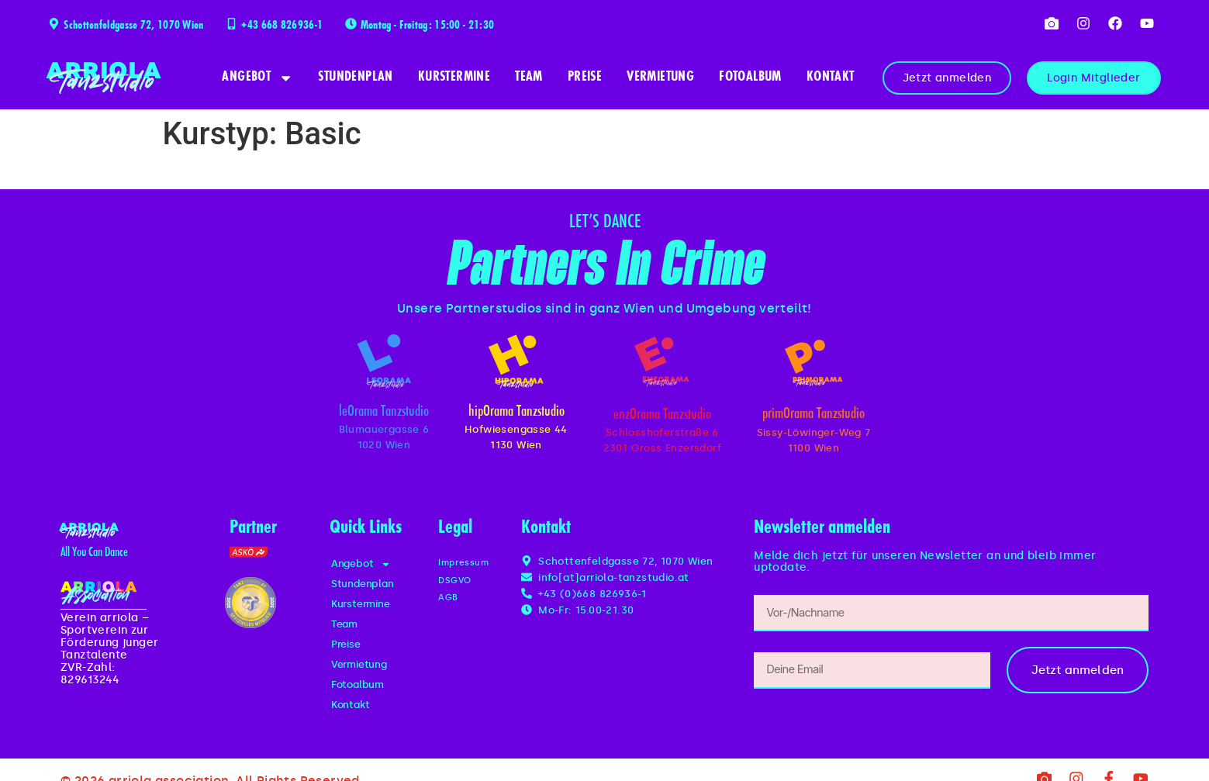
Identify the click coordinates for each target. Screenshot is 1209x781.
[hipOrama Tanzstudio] (515, 364)
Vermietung (660, 77)
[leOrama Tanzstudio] (384, 364)
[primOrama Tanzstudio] (813, 366)
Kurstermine (454, 77)
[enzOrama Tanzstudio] (662, 364)
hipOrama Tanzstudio (516, 418)
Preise (585, 77)
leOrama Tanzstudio (384, 418)
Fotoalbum (750, 77)
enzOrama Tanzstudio (662, 421)
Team (529, 77)
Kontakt (831, 77)
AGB (449, 604)
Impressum (467, 569)
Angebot (257, 78)
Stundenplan (355, 77)
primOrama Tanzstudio (813, 421)
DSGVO (457, 586)
